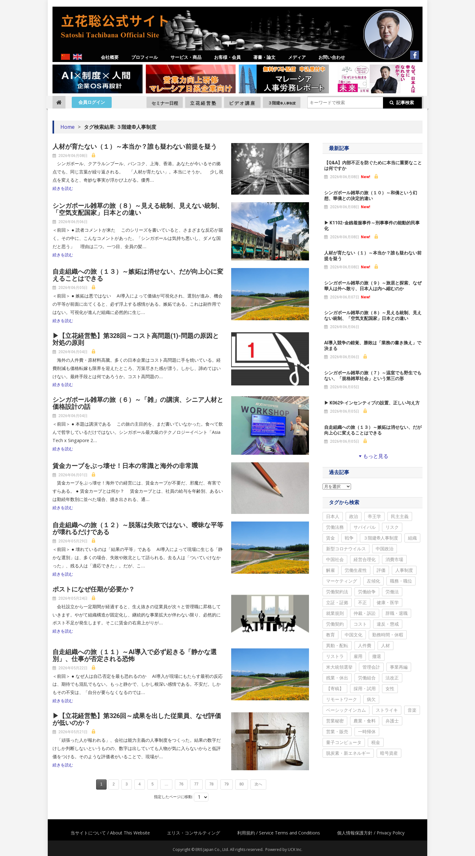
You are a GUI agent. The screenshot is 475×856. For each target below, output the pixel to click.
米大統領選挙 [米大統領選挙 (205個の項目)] (339, 667)
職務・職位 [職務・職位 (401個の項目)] (401, 581)
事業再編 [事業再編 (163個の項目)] (399, 667)
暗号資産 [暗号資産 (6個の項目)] (389, 753)
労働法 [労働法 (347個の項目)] (392, 592)
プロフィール (144, 57)
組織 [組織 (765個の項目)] (412, 538)
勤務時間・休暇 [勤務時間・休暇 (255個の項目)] (387, 635)
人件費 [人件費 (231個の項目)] (364, 645)
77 (196, 784)
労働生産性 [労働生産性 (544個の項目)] (356, 570)
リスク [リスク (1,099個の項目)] (392, 527)
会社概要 (110, 57)
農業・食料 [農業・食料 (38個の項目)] (365, 721)
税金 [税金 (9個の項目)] (375, 742)
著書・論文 (264, 57)
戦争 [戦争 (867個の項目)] (349, 538)
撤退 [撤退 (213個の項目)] (376, 656)
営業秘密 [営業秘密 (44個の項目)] (335, 721)
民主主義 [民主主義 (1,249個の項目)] (400, 516)
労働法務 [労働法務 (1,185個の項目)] (335, 527)
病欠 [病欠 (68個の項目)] (371, 699)
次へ (258, 784)
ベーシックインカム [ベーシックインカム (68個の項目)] (346, 710)
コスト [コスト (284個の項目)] (360, 624)
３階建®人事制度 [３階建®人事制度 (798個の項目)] (380, 538)
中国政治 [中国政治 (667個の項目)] (384, 549)
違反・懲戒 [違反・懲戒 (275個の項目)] (388, 624)
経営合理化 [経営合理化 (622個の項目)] (365, 559)
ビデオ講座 (242, 103)
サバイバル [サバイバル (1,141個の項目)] (365, 527)
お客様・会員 (227, 57)
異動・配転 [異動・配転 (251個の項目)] (337, 645)
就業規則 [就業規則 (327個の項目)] (335, 613)
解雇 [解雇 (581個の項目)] (330, 570)
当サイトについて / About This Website (110, 833)
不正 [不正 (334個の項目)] (362, 602)
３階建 (282, 103)
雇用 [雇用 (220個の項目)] (358, 656)
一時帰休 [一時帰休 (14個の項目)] (367, 731)
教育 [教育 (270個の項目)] (330, 635)
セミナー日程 (164, 103)
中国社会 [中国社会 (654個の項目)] (335, 559)
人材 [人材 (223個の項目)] (385, 645)
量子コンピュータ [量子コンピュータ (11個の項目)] (343, 742)
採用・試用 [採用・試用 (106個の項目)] (365, 688)
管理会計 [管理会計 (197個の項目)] (371, 667)
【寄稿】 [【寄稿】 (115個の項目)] (335, 688)
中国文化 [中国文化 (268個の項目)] (353, 635)
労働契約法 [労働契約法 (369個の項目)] (337, 592)
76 (181, 784)
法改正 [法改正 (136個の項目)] (392, 678)
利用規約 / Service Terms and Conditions (278, 833)
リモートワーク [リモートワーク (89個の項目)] (341, 699)
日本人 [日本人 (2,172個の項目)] (332, 516)
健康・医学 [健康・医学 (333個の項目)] (388, 602)
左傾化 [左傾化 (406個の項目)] (373, 581)
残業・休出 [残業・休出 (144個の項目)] (337, 678)
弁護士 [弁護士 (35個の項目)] (392, 721)
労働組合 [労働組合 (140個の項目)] (367, 678)
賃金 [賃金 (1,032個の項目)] (330, 538)
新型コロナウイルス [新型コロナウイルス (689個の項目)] (346, 549)
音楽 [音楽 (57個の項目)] (412, 710)
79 (227, 784)
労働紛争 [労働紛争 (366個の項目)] (367, 592)
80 (241, 784)
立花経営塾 (203, 103)
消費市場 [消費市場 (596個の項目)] (394, 559)
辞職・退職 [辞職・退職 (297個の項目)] (397, 613)
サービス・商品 (185, 57)
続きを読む (62, 188)
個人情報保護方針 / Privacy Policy (370, 833)
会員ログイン (91, 102)
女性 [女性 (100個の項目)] (390, 688)
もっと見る (372, 456)
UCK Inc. (295, 849)
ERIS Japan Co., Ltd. (212, 849)
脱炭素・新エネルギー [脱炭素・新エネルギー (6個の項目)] (348, 753)
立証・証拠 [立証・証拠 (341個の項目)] (337, 602)
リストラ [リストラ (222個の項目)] (335, 656)
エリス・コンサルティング (193, 833)
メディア (297, 57)
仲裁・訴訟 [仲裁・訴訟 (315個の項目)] (365, 613)
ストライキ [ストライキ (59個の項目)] (387, 710)
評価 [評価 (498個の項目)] (381, 570)
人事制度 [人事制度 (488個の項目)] (404, 570)
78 (211, 784)
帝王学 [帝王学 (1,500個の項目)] (374, 516)
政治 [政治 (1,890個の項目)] (353, 516)
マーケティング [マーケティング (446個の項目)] (341, 581)
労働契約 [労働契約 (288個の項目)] (335, 624)
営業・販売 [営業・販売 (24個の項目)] (337, 731)
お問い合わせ (331, 57)
